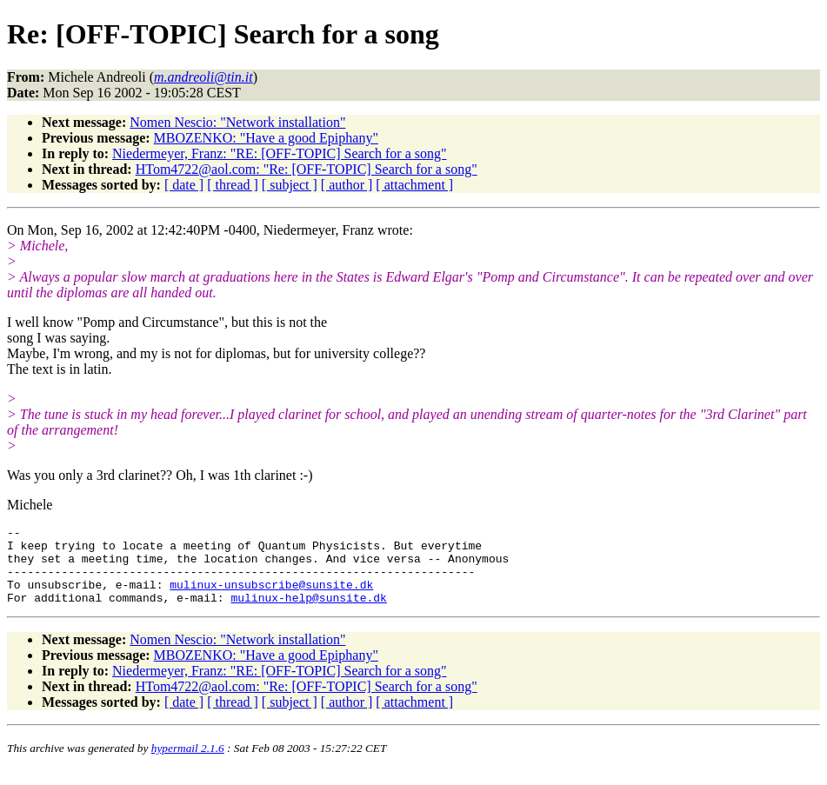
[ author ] (347, 184)
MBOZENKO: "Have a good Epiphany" (266, 137)
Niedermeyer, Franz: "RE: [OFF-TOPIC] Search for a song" (279, 153)
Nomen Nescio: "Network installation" (237, 122)
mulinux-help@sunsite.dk (308, 613)
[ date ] (183, 184)
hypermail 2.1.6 (187, 763)
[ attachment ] (414, 184)
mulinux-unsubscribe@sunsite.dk (271, 597)
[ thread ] (232, 184)
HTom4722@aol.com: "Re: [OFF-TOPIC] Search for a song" (306, 169)
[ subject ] (289, 184)
